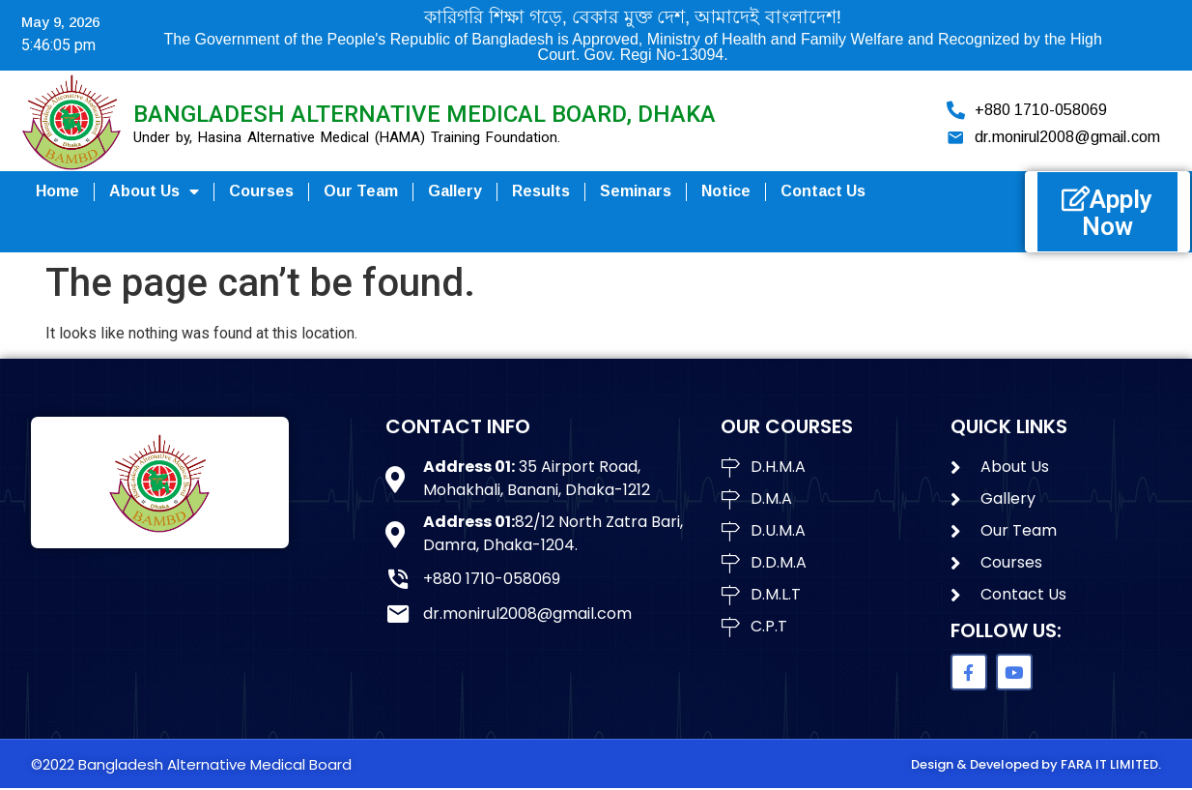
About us (154, 191)
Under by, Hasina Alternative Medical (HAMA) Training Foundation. (346, 137)
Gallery (455, 191)
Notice (726, 191)
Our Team (361, 191)
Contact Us (823, 191)
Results (541, 191)
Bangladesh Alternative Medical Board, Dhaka (424, 114)
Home (57, 191)
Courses (261, 191)
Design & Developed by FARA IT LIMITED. (1036, 765)
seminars (635, 191)
